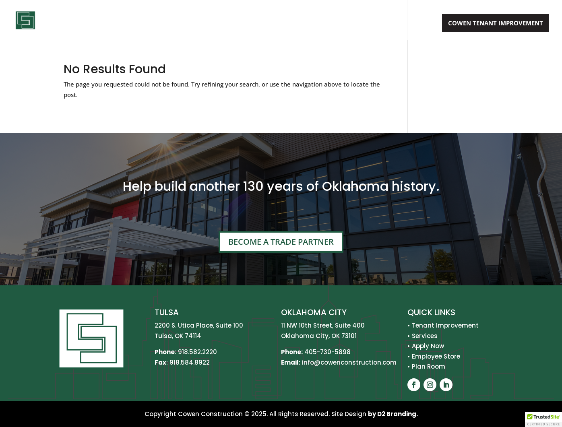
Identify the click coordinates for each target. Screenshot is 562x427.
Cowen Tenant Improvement (495, 23)
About (274, 23)
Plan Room (428, 366)
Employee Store (436, 356)
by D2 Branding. (393, 414)
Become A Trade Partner (281, 241)
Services (317, 23)
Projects (363, 23)
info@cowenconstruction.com (348, 362)
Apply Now (414, 23)
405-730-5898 (327, 352)
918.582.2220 (197, 352)
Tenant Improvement (445, 325)
